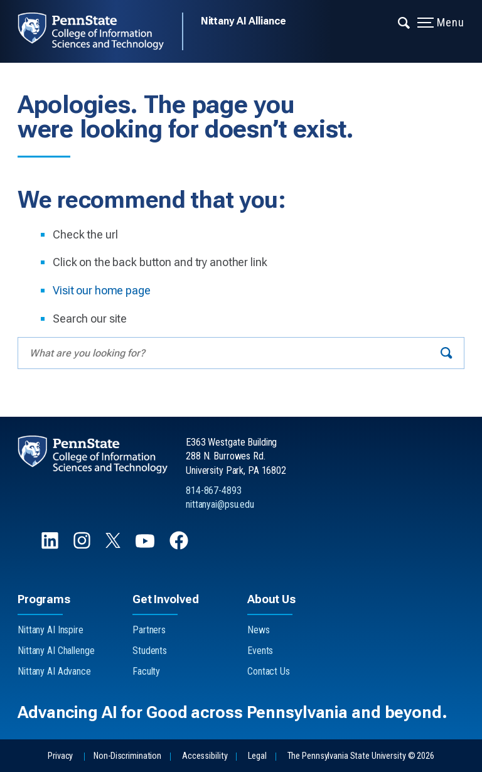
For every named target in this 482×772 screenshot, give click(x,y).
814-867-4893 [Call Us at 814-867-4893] (214, 490)
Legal (257, 756)
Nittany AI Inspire (50, 630)
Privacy (60, 756)
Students (149, 651)
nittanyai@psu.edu (220, 504)
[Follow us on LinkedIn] (51, 546)
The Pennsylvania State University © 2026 (360, 756)
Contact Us (268, 671)
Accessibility (204, 756)
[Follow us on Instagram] (83, 546)
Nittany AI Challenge (56, 651)
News (258, 630)
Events (260, 651)
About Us (271, 599)
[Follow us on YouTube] (146, 546)
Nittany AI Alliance (244, 21)
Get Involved (165, 599)
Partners (149, 630)
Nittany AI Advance (54, 671)
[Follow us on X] (114, 544)
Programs (44, 599)
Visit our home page (102, 290)
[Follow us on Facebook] (180, 546)
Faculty (146, 671)
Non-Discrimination (127, 756)
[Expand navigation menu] (404, 22)
